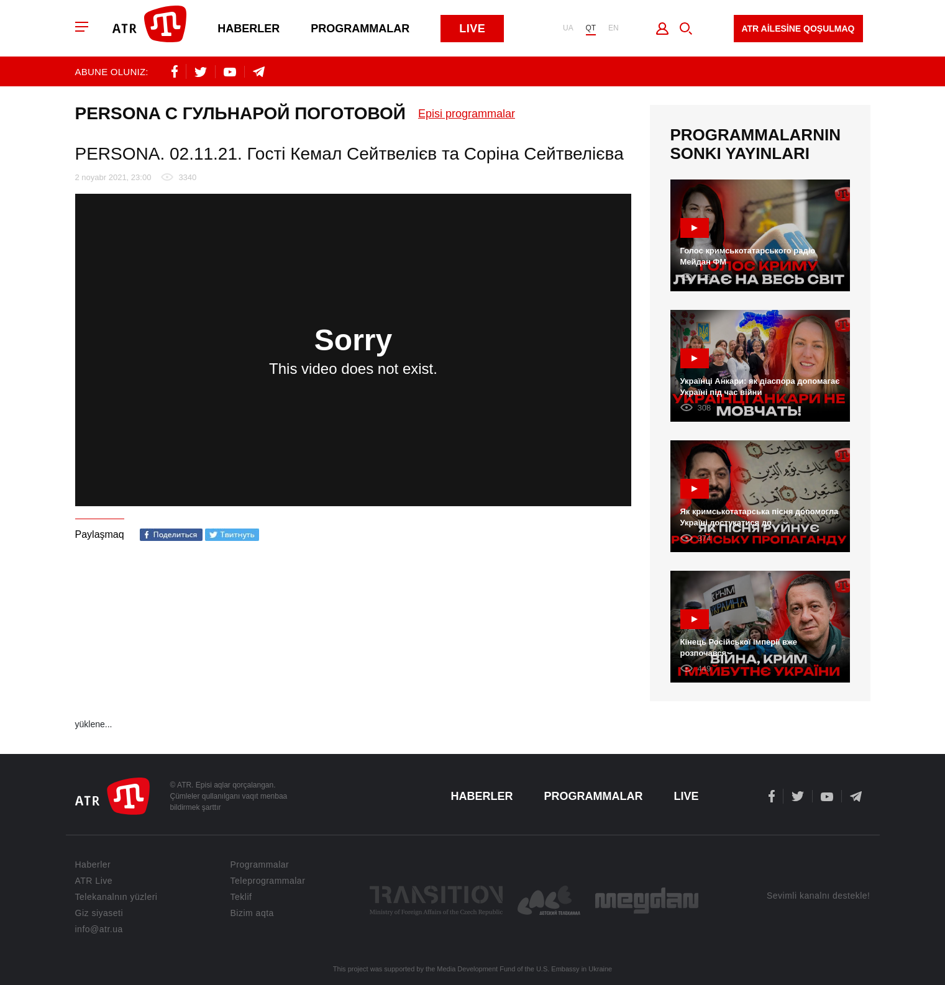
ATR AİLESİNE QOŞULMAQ (798, 29)
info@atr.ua (99, 929)
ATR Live (94, 880)
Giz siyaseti (99, 913)
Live (473, 28)
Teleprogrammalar (268, 880)
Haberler (250, 28)
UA (567, 28)
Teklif (241, 896)
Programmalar (361, 28)
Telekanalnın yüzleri (116, 896)
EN (613, 28)
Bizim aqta (252, 913)
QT (590, 28)
